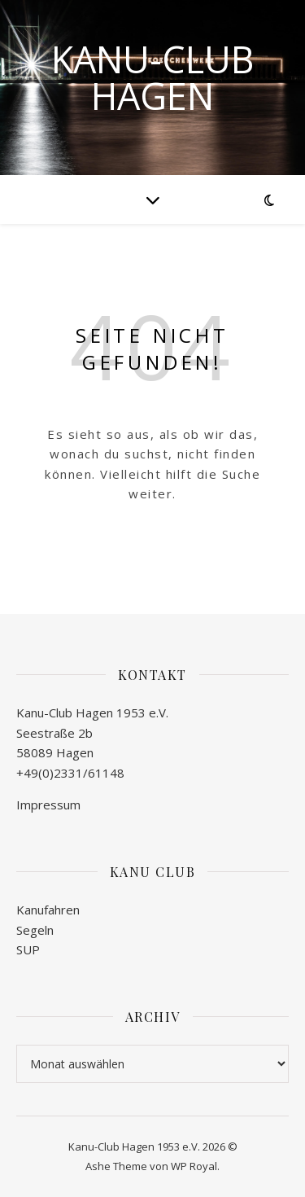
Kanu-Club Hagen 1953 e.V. (92, 712)
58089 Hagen (55, 752)
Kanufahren (48, 909)
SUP (28, 949)
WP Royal (194, 1166)
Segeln (35, 930)
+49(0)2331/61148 (70, 773)
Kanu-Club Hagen (152, 77)
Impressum (48, 804)
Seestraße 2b (54, 733)
